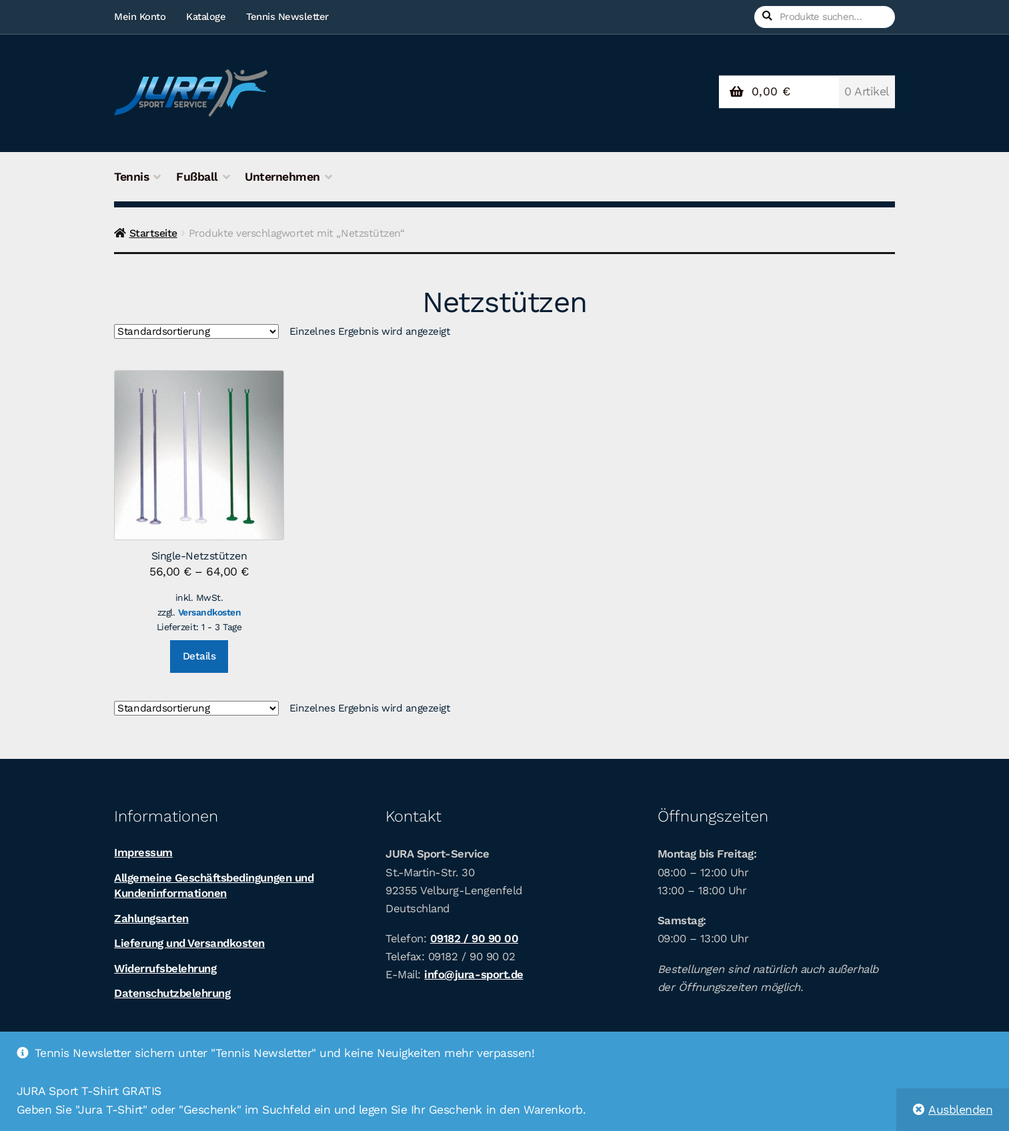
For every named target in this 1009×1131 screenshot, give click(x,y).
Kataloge (205, 17)
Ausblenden (960, 1109)
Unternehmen (282, 176)
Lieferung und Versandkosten (189, 943)
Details (199, 656)
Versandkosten (209, 612)
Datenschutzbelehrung (172, 993)
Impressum (143, 852)
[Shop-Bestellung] (196, 332)
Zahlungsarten (151, 918)
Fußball (197, 176)
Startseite (153, 233)
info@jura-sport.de (473, 974)
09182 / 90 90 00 (474, 938)
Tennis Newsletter (287, 17)
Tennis (131, 176)
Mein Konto (139, 17)
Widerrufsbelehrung (165, 968)
